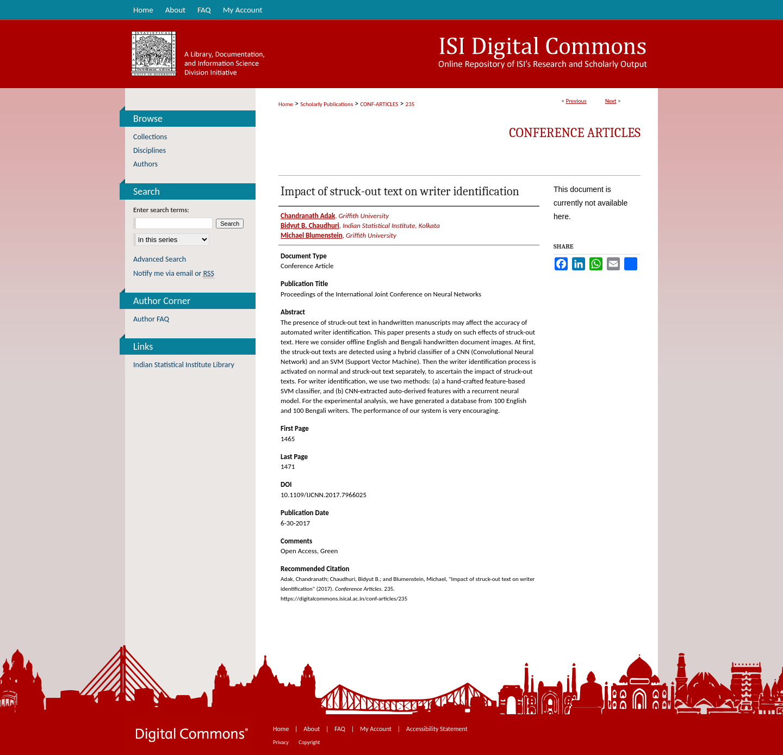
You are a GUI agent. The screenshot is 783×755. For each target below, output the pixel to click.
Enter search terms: (161, 210)
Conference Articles (575, 132)
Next (611, 100)
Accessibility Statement (437, 729)
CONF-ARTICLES (380, 104)
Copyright (309, 742)
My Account (376, 729)
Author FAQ (151, 319)
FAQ (340, 729)
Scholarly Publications (326, 104)
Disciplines (149, 150)
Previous (576, 100)
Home (285, 104)
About (312, 729)
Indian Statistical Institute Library (183, 364)
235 (410, 104)
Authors (145, 164)
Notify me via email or (173, 273)
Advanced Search (159, 259)
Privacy (281, 742)
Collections (150, 136)
